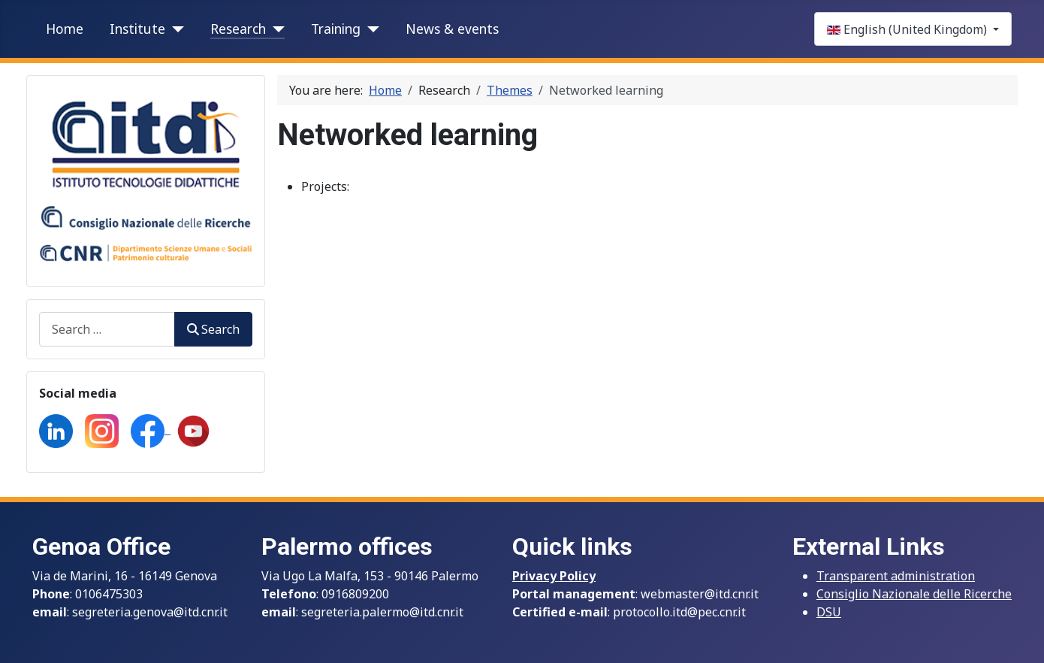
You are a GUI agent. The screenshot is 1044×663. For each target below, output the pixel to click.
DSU (828, 612)
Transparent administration (895, 576)
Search (213, 329)
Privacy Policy (554, 576)
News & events (452, 29)
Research (238, 29)
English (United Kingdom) (908, 29)
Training (336, 29)
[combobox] (107, 329)
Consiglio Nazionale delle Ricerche (914, 594)
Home (64, 29)
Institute (137, 29)
